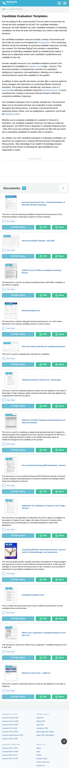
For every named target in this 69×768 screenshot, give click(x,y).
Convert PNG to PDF (10, 725)
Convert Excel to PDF (10, 721)
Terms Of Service (43, 762)
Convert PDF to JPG (10, 748)
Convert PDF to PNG (10, 752)
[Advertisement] (34, 168)
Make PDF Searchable (45, 735)
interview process (50, 90)
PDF (43, 227)
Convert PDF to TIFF (10, 759)
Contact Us (40, 766)
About (38, 748)
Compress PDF (42, 728)
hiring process (44, 42)
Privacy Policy (41, 759)
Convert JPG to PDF (10, 739)
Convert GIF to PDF (9, 728)
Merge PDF (40, 721)
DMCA (38, 755)
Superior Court (34, 66)
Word (59, 227)
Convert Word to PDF (10, 718)
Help (38, 752)
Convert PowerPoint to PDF (12, 735)
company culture (12, 114)
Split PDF (40, 718)
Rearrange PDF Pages (45, 732)
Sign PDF (40, 725)
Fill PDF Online (18, 227)
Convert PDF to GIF (9, 755)
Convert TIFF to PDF (10, 732)
